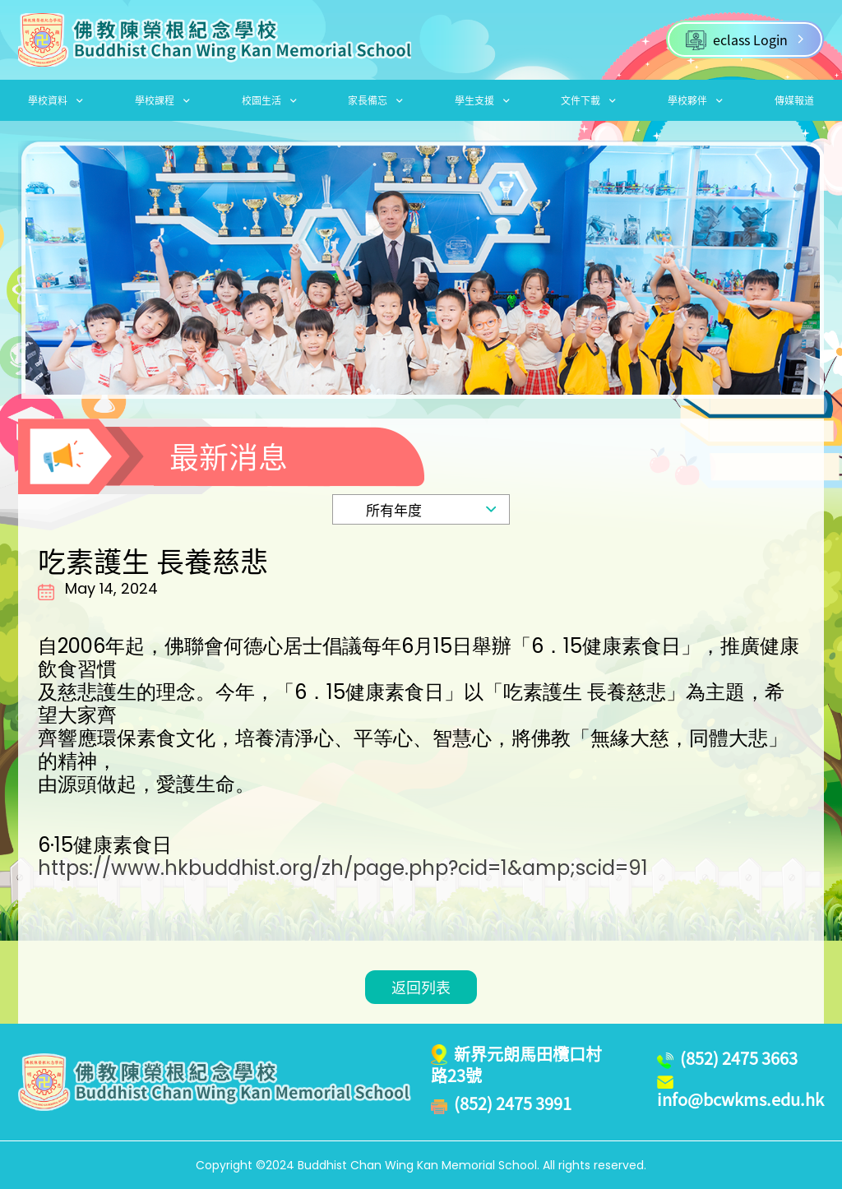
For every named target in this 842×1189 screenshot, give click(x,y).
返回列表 (421, 987)
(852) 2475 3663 (739, 1058)
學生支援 (482, 100)
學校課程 (162, 100)
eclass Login (745, 39)
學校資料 (55, 100)
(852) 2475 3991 (512, 1103)
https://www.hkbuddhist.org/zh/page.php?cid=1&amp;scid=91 (343, 868)
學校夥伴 (695, 100)
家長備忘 (375, 100)
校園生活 (269, 100)
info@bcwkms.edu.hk (740, 1099)
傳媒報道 (794, 100)
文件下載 (588, 100)
